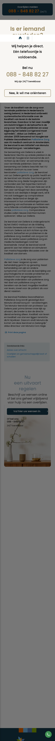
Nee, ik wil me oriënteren (27, 93)
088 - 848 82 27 (27, 74)
